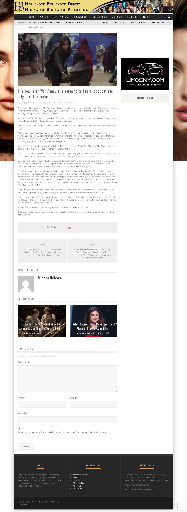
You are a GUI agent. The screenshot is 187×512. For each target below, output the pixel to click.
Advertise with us (110, 22)
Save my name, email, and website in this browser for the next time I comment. (63, 434)
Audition (123, 22)
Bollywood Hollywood (29, 102)
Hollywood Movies (68, 102)
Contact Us (166, 22)
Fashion (115, 16)
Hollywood (80, 16)
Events (42, 16)
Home (31, 16)
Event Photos (60, 16)
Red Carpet (132, 16)
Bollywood (99, 16)
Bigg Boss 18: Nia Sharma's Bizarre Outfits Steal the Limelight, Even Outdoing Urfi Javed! (69, 23)
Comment (23, 362)
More (146, 16)
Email (73, 400)
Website (22, 415)
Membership (143, 22)
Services (133, 22)
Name (22, 400)
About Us (155, 22)
